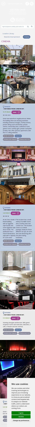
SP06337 (6, 107)
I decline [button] (21, 417)
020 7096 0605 (17, 10)
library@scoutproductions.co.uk (17, 14)
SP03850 (6, 313)
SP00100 (6, 402)
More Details (8, 136)
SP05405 (6, 208)
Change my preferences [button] (21, 420)
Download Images (10, 139)
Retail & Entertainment (12, 37)
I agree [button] (21, 413)
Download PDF (24, 139)
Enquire (18, 136)
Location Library (8, 34)
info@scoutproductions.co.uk (17, 12)
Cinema (26, 37)
